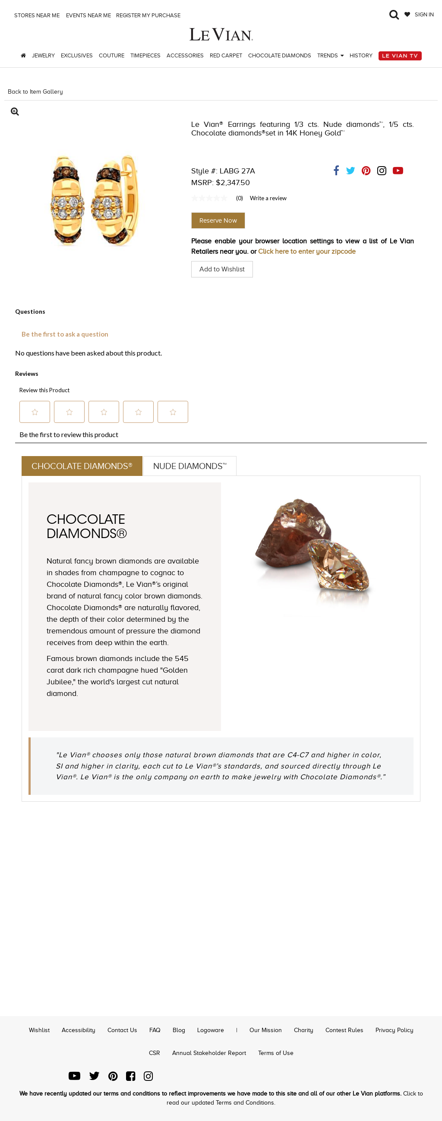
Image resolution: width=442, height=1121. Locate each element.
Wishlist (39, 1030)
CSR (154, 1053)
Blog (179, 1030)
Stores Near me (36, 15)
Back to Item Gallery (35, 91)
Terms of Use (276, 1053)
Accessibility (78, 1030)
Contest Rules (344, 1030)
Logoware (210, 1030)
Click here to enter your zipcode (307, 251)
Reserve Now (218, 220)
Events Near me (88, 15)
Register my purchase (149, 15)
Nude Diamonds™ (190, 466)
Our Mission (265, 1030)
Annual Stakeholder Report (209, 1053)
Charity (303, 1030)
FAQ (155, 1030)
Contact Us (122, 1030)
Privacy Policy (395, 1030)
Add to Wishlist (222, 269)
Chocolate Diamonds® (82, 466)
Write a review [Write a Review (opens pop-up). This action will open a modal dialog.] (268, 198)
